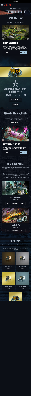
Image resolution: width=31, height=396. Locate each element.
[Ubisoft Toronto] (15, 337)
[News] (15, 390)
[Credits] (15, 338)
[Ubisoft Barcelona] (15, 326)
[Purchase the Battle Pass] (15, 99)
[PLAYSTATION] (15, 230)
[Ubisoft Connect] (15, 387)
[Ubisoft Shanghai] (15, 336)
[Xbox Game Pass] (15, 343)
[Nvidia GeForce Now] (15, 355)
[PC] (8, 203)
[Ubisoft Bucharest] (15, 329)
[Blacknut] (15, 357)
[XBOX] (22, 230)
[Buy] (8, 269)
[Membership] (15, 104)
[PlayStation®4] (15, 348)
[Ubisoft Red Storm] (15, 332)
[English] (15, 376)
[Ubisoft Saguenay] (15, 334)
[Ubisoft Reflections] (15, 333)
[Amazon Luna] (15, 351)
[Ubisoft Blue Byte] (15, 328)
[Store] (15, 385)
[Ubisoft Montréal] (15, 325)
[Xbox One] (15, 345)
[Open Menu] (2, 5)
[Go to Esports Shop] (15, 122)
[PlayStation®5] (15, 347)
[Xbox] (22, 203)
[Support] (15, 391)
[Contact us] (15, 394)
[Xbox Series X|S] (15, 344)
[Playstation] (15, 203)
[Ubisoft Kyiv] (15, 330)
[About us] (15, 388)
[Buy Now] (15, 75)
